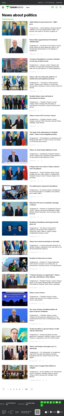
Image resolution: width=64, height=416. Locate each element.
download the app (25, 412)
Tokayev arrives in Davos (37, 292)
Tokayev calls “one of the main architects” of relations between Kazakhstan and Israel (43, 78)
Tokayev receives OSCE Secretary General (43, 115)
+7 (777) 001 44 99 (10, 403)
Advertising (59, 2)
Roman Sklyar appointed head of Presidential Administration (43, 41)
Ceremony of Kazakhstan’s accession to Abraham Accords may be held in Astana (45, 60)
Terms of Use (11, 412)
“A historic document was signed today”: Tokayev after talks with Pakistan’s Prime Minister (45, 276)
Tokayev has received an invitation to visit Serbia (44, 241)
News (28, 7)
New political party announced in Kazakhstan (43, 186)
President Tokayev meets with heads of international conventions (41, 97)
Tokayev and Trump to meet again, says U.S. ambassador (43, 347)
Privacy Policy (17, 412)
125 (26, 389)
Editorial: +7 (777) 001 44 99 (46, 2)
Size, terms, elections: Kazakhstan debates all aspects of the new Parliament (43, 310)
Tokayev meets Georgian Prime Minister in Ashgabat (43, 367)
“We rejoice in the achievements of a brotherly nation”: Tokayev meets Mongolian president (44, 133)
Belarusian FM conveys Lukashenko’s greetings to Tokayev (44, 204)
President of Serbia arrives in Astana (41, 258)
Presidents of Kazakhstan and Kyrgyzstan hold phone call (44, 223)
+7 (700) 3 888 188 (30, 403)
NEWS (4, 2)
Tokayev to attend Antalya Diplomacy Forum (43, 150)
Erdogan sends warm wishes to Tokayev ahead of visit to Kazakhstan (44, 167)
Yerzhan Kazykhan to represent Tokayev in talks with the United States (44, 330)
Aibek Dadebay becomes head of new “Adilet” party (44, 23)
